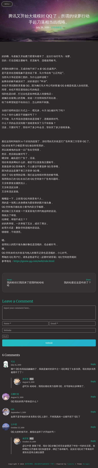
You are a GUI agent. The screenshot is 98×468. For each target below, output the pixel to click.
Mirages (86, 464)
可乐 (13, 361)
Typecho (70, 464)
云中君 (14, 424)
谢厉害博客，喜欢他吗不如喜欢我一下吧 (39, 464)
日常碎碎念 (56, 27)
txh (12, 409)
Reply (93, 364)
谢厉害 (25, 379)
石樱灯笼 (15, 394)
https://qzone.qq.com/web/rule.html (33, 261)
